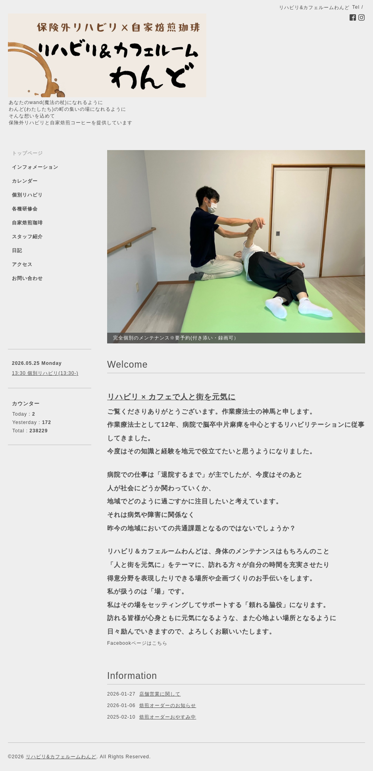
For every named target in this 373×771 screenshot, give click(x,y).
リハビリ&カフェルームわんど (61, 756)
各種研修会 (25, 209)
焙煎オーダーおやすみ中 (167, 717)
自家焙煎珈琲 (27, 223)
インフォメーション (35, 167)
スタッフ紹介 (27, 236)
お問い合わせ (27, 278)
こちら (159, 643)
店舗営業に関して (160, 694)
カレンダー (25, 181)
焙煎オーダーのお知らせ (167, 705)
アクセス (22, 264)
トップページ (27, 153)
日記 (17, 250)
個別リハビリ (27, 195)
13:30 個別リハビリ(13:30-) (45, 373)
